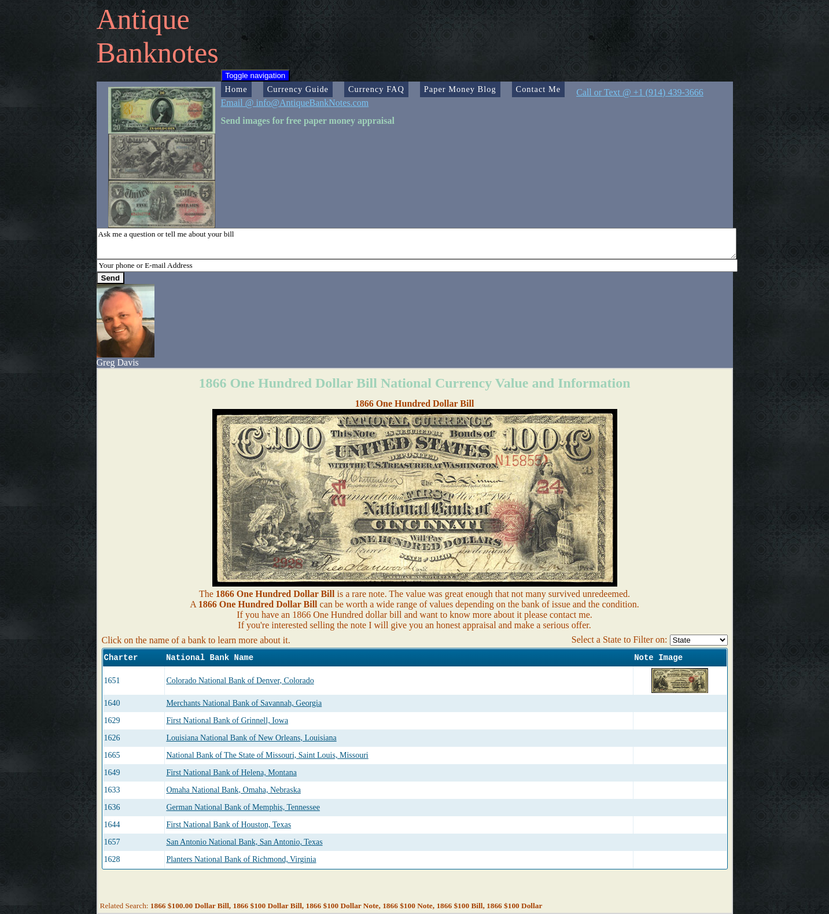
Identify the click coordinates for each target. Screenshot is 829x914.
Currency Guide (298, 89)
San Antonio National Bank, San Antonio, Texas (244, 842)
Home (236, 89)
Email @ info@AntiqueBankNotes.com (295, 103)
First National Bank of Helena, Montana (231, 772)
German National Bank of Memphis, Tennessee (242, 807)
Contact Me (538, 89)
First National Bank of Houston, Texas (228, 824)
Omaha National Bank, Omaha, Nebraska (233, 790)
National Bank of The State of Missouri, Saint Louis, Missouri (267, 755)
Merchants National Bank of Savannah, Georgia (244, 703)
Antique (143, 19)
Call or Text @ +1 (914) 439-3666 (639, 92)
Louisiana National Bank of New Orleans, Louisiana (251, 738)
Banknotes (158, 52)
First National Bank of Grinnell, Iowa (227, 720)
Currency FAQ (376, 89)
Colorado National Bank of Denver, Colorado (240, 680)
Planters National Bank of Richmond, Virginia (241, 859)
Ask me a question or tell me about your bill (416, 243)
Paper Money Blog (460, 89)
